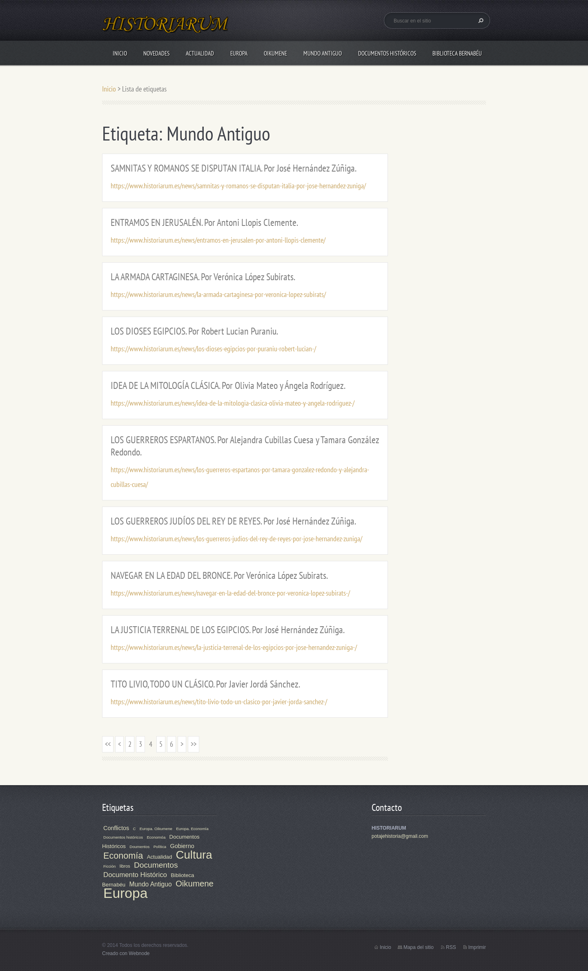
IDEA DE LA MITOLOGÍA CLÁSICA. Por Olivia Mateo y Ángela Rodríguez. (228, 385)
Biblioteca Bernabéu (457, 53)
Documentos (156, 865)
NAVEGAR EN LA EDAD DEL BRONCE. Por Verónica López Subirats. (219, 575)
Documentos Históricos (387, 53)
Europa (238, 53)
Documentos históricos (123, 837)
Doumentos (139, 846)
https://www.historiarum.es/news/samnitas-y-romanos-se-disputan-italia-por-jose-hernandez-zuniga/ (238, 185)
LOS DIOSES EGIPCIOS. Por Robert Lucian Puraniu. (194, 331)
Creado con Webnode (126, 953)
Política (160, 846)
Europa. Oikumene (156, 828)
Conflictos (116, 828)
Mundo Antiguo (322, 53)
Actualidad (200, 53)
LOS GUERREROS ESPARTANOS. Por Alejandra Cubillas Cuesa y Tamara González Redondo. (245, 445)
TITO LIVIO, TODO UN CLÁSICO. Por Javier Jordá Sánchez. (205, 684)
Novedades (156, 53)
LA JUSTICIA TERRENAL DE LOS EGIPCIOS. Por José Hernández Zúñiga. (228, 629)
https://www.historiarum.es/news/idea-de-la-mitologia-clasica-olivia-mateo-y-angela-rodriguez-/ (232, 403)
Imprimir (477, 947)
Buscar (480, 20)
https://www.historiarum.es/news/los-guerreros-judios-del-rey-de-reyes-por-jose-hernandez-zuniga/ (236, 538)
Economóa (156, 837)
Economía (123, 855)
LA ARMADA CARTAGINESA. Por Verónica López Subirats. (203, 276)
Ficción (109, 866)
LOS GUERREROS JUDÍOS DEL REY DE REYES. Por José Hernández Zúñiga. (233, 521)
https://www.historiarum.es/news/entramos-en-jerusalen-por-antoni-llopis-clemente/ (218, 240)
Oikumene (275, 53)
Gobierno (182, 846)
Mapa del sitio (418, 947)
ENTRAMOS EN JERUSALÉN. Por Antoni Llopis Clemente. (204, 222)
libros (125, 866)
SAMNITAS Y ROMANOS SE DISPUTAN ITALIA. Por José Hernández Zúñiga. (233, 168)
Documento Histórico (135, 875)
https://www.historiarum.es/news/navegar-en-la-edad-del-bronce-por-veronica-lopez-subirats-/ (230, 593)
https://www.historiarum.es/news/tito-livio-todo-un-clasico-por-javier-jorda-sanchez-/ (219, 701)
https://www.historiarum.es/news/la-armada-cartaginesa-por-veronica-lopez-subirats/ (218, 294)
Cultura (194, 854)
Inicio (120, 53)
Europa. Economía (192, 828)
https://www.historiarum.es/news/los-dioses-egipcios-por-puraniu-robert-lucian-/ (213, 348)
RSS (451, 947)
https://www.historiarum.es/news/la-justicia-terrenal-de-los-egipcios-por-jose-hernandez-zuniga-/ (234, 647)
